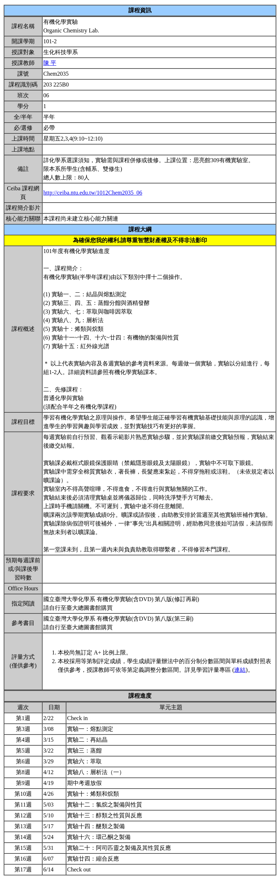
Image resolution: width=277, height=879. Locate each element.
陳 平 (49, 63)
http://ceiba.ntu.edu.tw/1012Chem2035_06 (92, 193)
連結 (240, 670)
